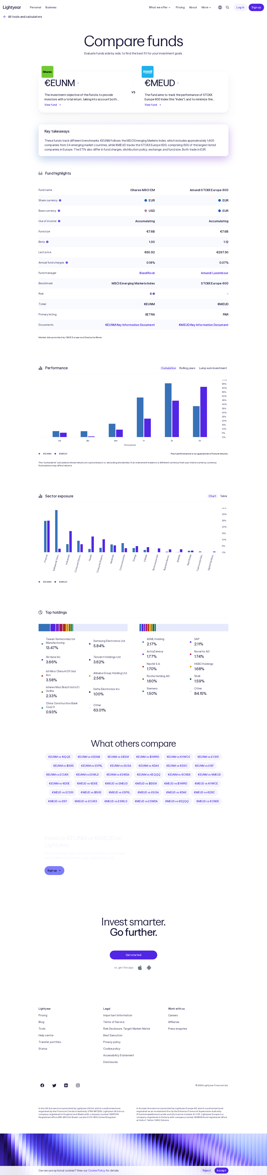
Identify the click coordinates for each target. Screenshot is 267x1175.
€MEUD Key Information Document (203, 325)
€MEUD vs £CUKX (86, 801)
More (207, 7)
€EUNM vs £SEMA (89, 757)
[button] (83, 83)
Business (50, 7)
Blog (41, 1022)
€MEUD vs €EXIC (204, 792)
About (193, 7)
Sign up (256, 7)
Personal (35, 7)
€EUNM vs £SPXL (92, 765)
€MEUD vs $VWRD (175, 783)
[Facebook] (42, 1085)
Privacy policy (112, 1042)
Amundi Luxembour (214, 273)
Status (43, 1048)
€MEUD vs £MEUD (116, 783)
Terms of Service (113, 1022)
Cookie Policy (96, 1170)
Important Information (117, 1015)
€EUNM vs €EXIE (59, 783)
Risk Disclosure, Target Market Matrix (126, 1028)
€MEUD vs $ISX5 (91, 792)
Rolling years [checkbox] (187, 368)
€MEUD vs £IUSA (148, 792)
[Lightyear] (12, 7)
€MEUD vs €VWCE (206, 783)
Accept (221, 1170)
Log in (240, 7)
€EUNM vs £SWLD (87, 774)
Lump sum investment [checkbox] (213, 368)
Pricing (180, 7)
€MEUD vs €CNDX (207, 801)
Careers (173, 1015)
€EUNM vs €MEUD (209, 774)
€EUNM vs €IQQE (59, 757)
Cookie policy (111, 1048)
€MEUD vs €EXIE (87, 783)
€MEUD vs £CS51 (62, 792)
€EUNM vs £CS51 (208, 757)
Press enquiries (177, 1028)
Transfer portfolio (50, 1042)
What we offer (160, 7)
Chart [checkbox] (212, 496)
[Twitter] (54, 1085)
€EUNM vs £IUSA (120, 765)
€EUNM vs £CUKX (57, 774)
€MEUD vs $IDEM (146, 783)
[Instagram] (78, 1085)
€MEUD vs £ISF (57, 801)
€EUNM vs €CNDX (179, 774)
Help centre (46, 1035)
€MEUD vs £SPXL (119, 792)
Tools (42, 1028)
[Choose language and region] (220, 7)
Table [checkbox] (223, 496)
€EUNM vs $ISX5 (63, 765)
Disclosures (110, 1062)
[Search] (227, 7)
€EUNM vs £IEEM (118, 757)
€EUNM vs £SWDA (117, 774)
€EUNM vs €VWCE (178, 757)
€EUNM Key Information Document (130, 325)
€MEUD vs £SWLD (115, 801)
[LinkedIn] (66, 1085)
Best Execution (112, 1035)
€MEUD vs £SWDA (146, 801)
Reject (207, 1170)
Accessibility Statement (118, 1055)
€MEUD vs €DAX (176, 792)
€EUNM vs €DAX (149, 765)
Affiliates (173, 1022)
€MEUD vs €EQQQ (177, 801)
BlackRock (147, 273)
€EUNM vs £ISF (204, 765)
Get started (133, 955)
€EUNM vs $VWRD (147, 757)
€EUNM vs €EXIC (176, 765)
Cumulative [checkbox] (168, 368)
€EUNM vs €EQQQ (149, 774)
